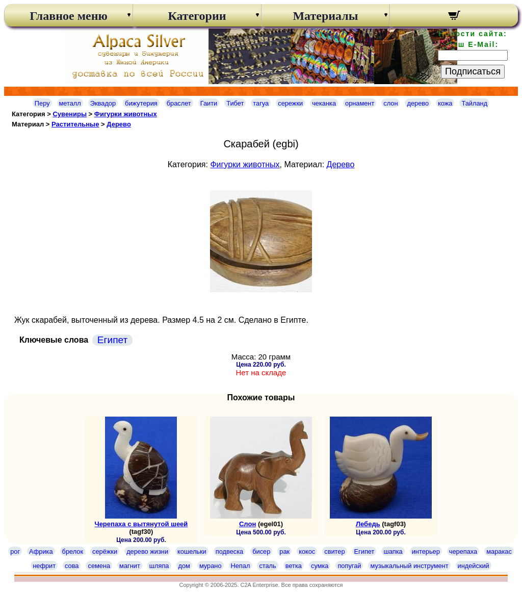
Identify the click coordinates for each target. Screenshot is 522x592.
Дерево (119, 124)
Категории (197, 15)
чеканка (324, 103)
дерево (418, 103)
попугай (349, 566)
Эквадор (103, 103)
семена (99, 566)
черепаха (463, 551)
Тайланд (474, 103)
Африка (41, 551)
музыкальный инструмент (409, 566)
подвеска (229, 551)
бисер (261, 551)
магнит (129, 566)
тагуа (261, 103)
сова (72, 566)
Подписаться (473, 71)
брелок (72, 551)
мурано (210, 566)
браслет (179, 103)
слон (390, 103)
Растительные (75, 124)
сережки (290, 103)
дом (184, 566)
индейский (473, 566)
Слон (247, 524)
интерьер (426, 551)
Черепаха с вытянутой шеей (141, 524)
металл (70, 103)
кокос (307, 551)
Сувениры (70, 114)
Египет (112, 339)
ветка (293, 566)
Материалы (325, 15)
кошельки (191, 551)
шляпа (159, 566)
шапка (392, 551)
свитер (334, 551)
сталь (267, 566)
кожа (445, 103)
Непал (240, 566)
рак (284, 551)
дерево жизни (147, 551)
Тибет (235, 103)
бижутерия (141, 103)
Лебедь (368, 524)
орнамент (359, 103)
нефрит (44, 566)
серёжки (104, 551)
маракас (499, 551)
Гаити (209, 103)
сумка (319, 566)
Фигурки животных (125, 114)
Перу (42, 103)
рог (15, 551)
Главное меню (69, 15)
